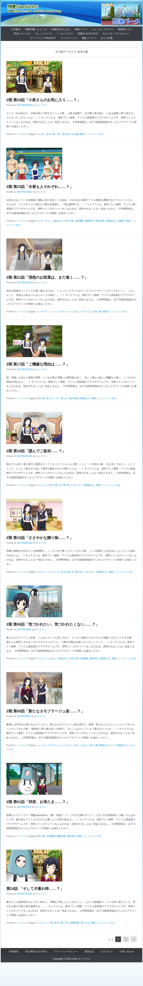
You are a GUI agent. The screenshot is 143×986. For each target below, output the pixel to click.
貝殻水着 (99, 221)
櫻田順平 (89, 221)
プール (47, 221)
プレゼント (41, 572)
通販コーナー (89, 38)
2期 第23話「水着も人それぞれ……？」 (39, 187)
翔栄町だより (125, 29)
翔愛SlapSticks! (23, 6)
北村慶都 (79, 221)
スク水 (39, 221)
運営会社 (89, 951)
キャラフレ (41, 105)
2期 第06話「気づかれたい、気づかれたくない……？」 (52, 624)
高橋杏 (121, 221)
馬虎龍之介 (110, 221)
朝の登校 (73, 398)
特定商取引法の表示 (36, 951)
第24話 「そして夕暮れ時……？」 (35, 889)
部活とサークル (22, 33)
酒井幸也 (93, 658)
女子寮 (62, 485)
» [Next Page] (133, 939)
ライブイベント (69, 38)
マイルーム (85, 311)
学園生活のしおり (61, 29)
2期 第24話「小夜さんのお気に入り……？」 (43, 100)
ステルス (40, 658)
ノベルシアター (64, 33)
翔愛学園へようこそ (36, 29)
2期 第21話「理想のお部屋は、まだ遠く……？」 (47, 277)
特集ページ (81, 29)
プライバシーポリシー (66, 951)
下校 (51, 922)
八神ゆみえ (57, 221)
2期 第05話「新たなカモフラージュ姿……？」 (45, 711)
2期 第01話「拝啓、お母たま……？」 (37, 802)
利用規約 (14, 951)
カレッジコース (43, 33)
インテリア (41, 311)
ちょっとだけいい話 (68, 745)
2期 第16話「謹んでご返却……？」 (36, 451)
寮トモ (64, 398)
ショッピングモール (102, 29)
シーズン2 (21, 134)
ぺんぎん (40, 134)
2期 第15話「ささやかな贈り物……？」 (39, 538)
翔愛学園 (61, 836)
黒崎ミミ (83, 134)
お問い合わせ (127, 951)
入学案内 (15, 29)
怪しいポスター (74, 485)
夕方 (59, 134)
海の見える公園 (70, 134)
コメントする (96, 134)
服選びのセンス (107, 745)
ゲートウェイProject (43, 38)
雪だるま (84, 922)
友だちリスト (53, 398)
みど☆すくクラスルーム (116, 33)
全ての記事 (107, 38)
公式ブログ (107, 951)
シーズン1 (21, 922)
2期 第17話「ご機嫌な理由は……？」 (37, 364)
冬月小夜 (50, 134)
